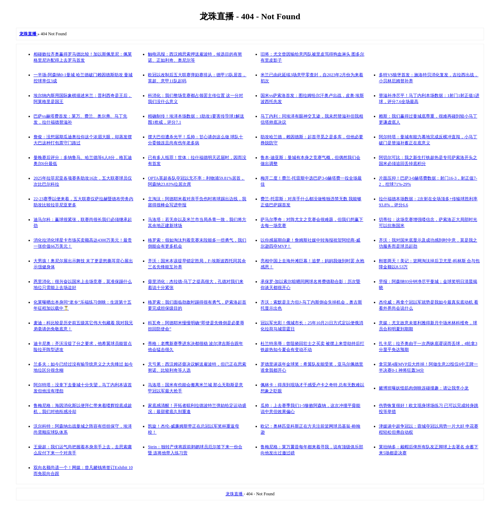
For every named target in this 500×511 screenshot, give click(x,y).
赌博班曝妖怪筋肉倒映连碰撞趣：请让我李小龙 (424, 388)
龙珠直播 (235, 493)
